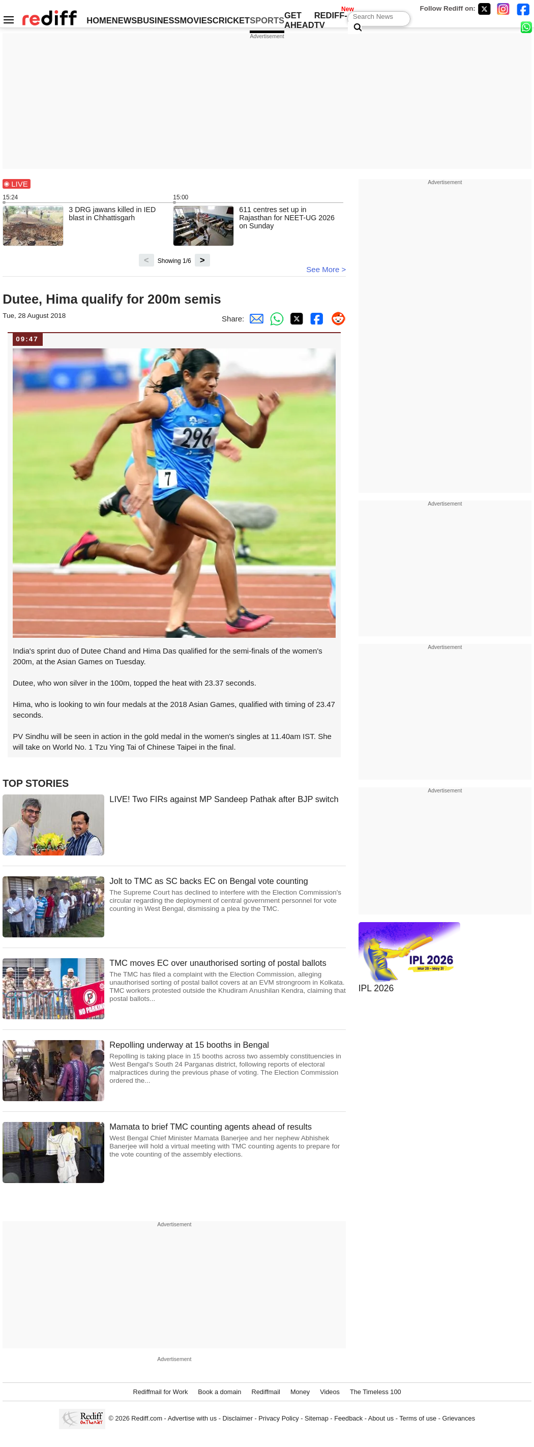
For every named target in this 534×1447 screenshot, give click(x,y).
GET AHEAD (299, 20)
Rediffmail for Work (160, 1392)
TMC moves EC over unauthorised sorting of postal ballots (227, 980)
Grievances (459, 1418)
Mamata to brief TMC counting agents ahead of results (227, 1140)
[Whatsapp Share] (274, 318)
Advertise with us (192, 1418)
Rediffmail (265, 1392)
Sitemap (317, 1418)
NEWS (124, 20)
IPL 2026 (376, 988)
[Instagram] (503, 9)
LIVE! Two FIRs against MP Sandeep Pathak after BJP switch (223, 799)
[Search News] (355, 28)
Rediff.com (146, 1418)
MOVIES (196, 20)
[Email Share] (254, 318)
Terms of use (417, 1418)
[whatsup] (527, 26)
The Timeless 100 (375, 1392)
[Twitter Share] (295, 318)
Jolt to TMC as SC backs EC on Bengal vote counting (227, 894)
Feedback (348, 1418)
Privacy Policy (278, 1418)
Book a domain (219, 1392)
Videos (330, 1392)
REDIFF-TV (330, 20)
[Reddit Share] (335, 318)
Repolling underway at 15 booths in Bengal (227, 1062)
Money (300, 1392)
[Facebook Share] (315, 318)
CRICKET (231, 20)
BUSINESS (158, 20)
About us (381, 1418)
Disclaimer (237, 1418)
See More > (326, 269)
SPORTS (267, 20)
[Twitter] (484, 9)
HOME (99, 20)
